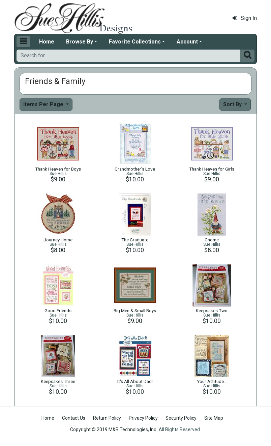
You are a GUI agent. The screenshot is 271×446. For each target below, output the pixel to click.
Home (46, 41)
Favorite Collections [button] (135, 41)
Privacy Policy (143, 418)
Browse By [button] (79, 41)
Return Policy (107, 418)
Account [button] (187, 41)
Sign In (245, 18)
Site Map (213, 418)
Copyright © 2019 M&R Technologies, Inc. (113, 429)
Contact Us (73, 418)
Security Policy (181, 418)
